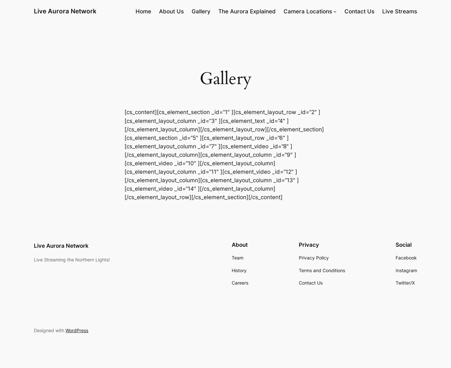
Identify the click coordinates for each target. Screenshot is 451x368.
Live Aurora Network (65, 11)
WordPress (76, 330)
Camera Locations (308, 11)
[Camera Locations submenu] (335, 11)
